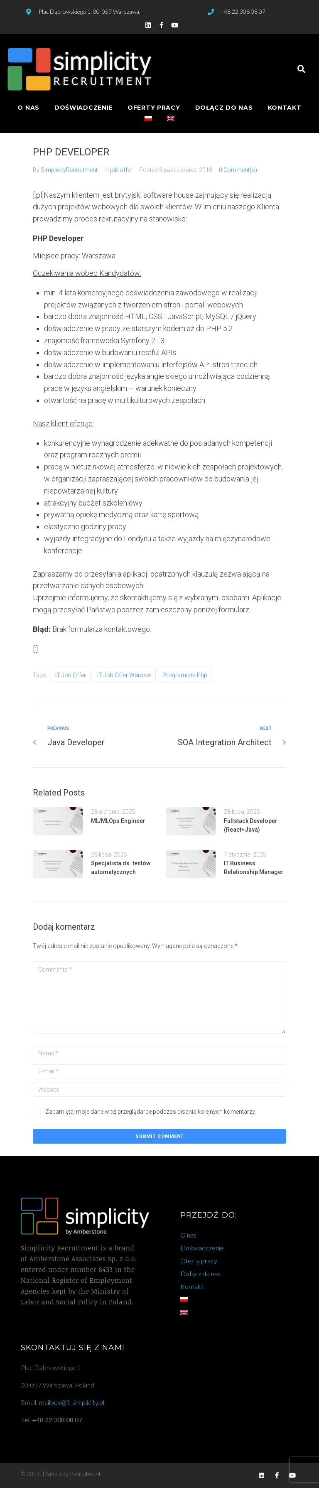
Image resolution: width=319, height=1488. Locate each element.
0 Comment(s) (238, 170)
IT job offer (70, 675)
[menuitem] (148, 119)
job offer (121, 170)
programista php (184, 675)
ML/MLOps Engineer (118, 821)
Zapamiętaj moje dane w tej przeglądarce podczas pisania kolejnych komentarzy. (150, 1111)
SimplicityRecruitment (69, 170)
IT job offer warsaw (124, 675)
